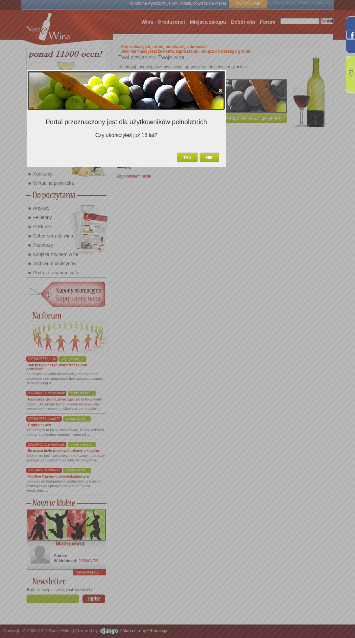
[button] (220, 90)
